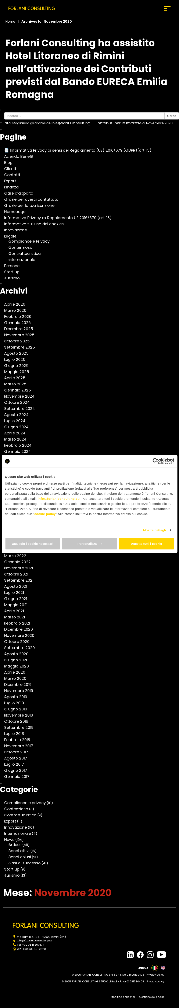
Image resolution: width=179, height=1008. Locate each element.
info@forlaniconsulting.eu (59, 498)
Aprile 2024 (16, 433)
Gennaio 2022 (19, 561)
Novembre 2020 (21, 635)
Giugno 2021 (17, 598)
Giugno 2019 (17, 709)
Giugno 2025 (18, 365)
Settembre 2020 (21, 647)
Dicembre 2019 (20, 684)
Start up (13, 272)
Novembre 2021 (20, 568)
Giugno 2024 (18, 427)
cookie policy (45, 513)
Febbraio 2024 (20, 445)
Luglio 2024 (16, 420)
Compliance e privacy (27, 802)
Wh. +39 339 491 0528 (31, 948)
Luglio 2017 (16, 764)
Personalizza (90, 543)
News (11, 839)
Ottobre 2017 (18, 752)
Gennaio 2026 (19, 322)
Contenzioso (22, 247)
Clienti (12, 168)
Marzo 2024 (17, 439)
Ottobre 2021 (18, 574)
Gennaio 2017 (18, 776)
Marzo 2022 (17, 555)
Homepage (16, 211)
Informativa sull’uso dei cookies (36, 224)
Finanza (13, 187)
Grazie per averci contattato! (34, 199)
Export (12, 181)
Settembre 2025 (21, 347)
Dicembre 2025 (20, 328)
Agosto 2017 (17, 758)
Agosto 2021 (17, 586)
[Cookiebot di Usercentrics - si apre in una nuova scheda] (155, 461)
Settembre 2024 (21, 408)
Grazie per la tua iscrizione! (32, 205)
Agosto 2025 (18, 353)
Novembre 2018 (20, 715)
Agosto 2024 (18, 414)
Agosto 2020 (18, 653)
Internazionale (24, 259)
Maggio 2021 (18, 604)
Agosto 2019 (17, 696)
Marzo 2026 (17, 310)
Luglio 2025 (16, 359)
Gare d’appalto (20, 193)
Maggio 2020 (18, 666)
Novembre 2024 (21, 396)
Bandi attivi (21, 850)
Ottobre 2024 (19, 402)
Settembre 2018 (20, 727)
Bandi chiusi (22, 857)
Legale (12, 236)
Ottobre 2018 (18, 721)
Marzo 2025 (17, 384)
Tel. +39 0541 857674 (31, 944)
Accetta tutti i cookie (146, 543)
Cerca (171, 116)
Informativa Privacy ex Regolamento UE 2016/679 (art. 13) (60, 217)
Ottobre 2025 (19, 341)
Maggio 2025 (18, 371)
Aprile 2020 (16, 672)
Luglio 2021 (16, 592)
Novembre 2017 (20, 745)
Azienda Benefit (20, 156)
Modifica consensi (124, 994)
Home (10, 21)
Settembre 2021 (20, 580)
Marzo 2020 (17, 678)
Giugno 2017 (17, 770)
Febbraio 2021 (19, 623)
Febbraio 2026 (19, 316)
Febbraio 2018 (19, 739)
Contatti (14, 174)
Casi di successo (27, 863)
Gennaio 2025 (19, 390)
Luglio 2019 (16, 703)
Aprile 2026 (16, 304)
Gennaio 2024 (19, 451)
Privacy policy (157, 973)
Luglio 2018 (16, 733)
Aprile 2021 (16, 611)
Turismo (14, 278)
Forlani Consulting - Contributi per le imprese (101, 123)
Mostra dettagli (154, 530)
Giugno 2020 (18, 660)
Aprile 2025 (16, 377)
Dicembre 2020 (20, 629)
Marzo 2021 (16, 617)
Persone (13, 265)
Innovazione (17, 230)
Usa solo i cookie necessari (32, 543)
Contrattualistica (27, 253)
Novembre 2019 (20, 690)
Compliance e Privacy (31, 241)
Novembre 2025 (21, 335)
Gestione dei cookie (153, 994)
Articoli (17, 844)
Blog (10, 162)
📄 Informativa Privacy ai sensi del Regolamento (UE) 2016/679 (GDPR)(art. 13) (79, 150)
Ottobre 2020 (18, 641)
